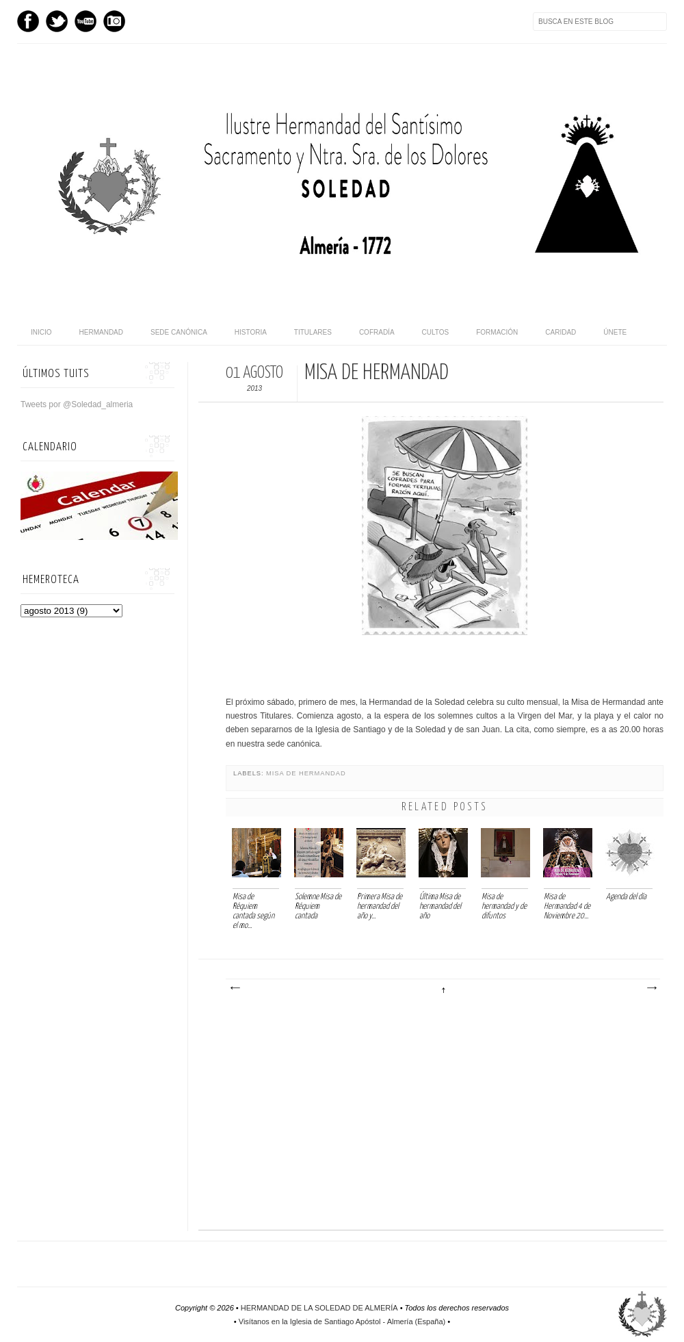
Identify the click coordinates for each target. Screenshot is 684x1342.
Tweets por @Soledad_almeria (77, 404)
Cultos (435, 332)
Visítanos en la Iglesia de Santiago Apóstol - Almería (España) (342, 1321)
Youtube (85, 21)
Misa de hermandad (306, 773)
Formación (497, 332)
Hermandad (101, 332)
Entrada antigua (651, 988)
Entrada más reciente (235, 988)
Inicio (41, 332)
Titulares (313, 332)
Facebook (28, 21)
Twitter (57, 21)
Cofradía (377, 332)
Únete (615, 332)
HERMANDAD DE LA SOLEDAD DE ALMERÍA (319, 1308)
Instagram (114, 21)
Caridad (560, 332)
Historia (251, 332)
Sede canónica (178, 332)
